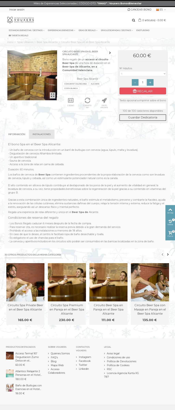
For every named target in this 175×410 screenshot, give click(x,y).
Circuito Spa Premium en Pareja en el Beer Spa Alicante (67, 309)
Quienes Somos (60, 353)
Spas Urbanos (25, 42)
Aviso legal (112, 353)
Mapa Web (57, 365)
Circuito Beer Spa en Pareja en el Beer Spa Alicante (108, 309)
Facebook (84, 361)
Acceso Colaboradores (56, 371)
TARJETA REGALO (18, 35)
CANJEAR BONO (139, 9)
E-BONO (71, 102)
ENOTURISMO (142, 30)
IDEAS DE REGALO (87, 30)
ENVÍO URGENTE (104, 103)
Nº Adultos (126, 68)
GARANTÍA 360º (87, 103)
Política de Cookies (117, 365)
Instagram (84, 357)
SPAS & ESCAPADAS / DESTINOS (116, 30)
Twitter (82, 364)
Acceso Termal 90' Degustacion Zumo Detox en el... (27, 357)
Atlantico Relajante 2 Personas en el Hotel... (28, 373)
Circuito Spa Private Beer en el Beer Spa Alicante (25, 307)
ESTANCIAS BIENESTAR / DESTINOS (26, 30)
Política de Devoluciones (121, 361)
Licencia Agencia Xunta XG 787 (121, 375)
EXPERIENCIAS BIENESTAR (60, 30)
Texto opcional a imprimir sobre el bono (142, 100)
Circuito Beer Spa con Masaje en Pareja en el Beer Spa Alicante (150, 309)
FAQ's (54, 357)
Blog (53, 361)
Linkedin (83, 368)
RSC (109, 369)
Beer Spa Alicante (47, 42)
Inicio (10, 42)
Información (16, 134)
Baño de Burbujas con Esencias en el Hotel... (28, 387)
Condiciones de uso (118, 357)
